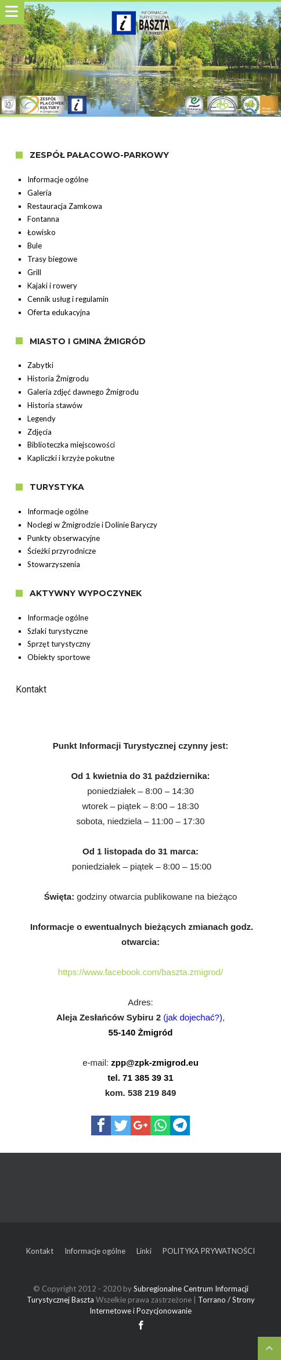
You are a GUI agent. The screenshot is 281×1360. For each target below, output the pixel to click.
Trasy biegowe (52, 259)
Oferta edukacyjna (58, 312)
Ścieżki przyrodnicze (61, 550)
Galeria (39, 192)
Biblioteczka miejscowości (71, 444)
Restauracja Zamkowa (64, 206)
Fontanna (43, 218)
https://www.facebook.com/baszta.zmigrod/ (140, 972)
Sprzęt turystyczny (59, 643)
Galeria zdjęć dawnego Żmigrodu (83, 391)
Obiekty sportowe (58, 657)
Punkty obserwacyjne (63, 538)
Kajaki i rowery (52, 285)
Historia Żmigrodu (58, 378)
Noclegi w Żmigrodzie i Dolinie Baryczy (92, 524)
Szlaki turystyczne (57, 631)
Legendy (41, 418)
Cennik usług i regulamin (68, 299)
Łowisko (41, 232)
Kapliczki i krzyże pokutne (70, 458)
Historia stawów (54, 405)
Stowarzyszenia (53, 564)
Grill (34, 272)
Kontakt (39, 1251)
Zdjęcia (39, 432)
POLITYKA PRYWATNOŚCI (209, 1251)
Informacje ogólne (57, 179)
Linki (144, 1251)
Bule (34, 245)
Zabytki (40, 365)
